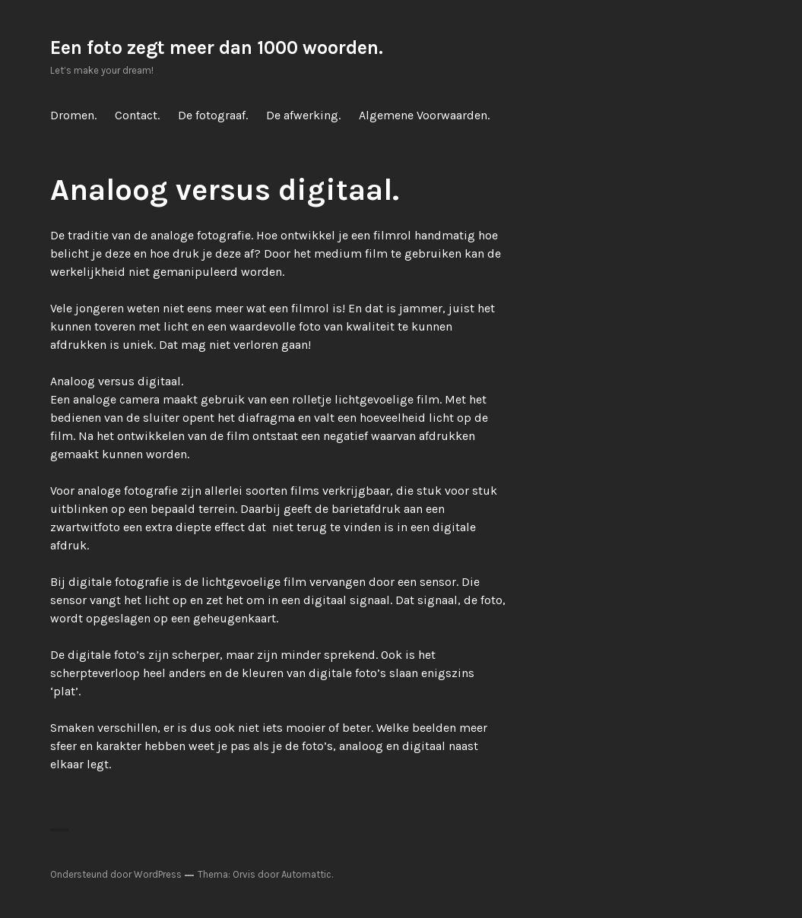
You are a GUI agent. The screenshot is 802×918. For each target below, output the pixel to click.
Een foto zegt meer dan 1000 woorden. (216, 47)
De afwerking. (303, 115)
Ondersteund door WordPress (116, 874)
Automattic (306, 874)
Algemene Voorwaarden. (424, 115)
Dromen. (73, 115)
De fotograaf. (213, 115)
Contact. (137, 115)
